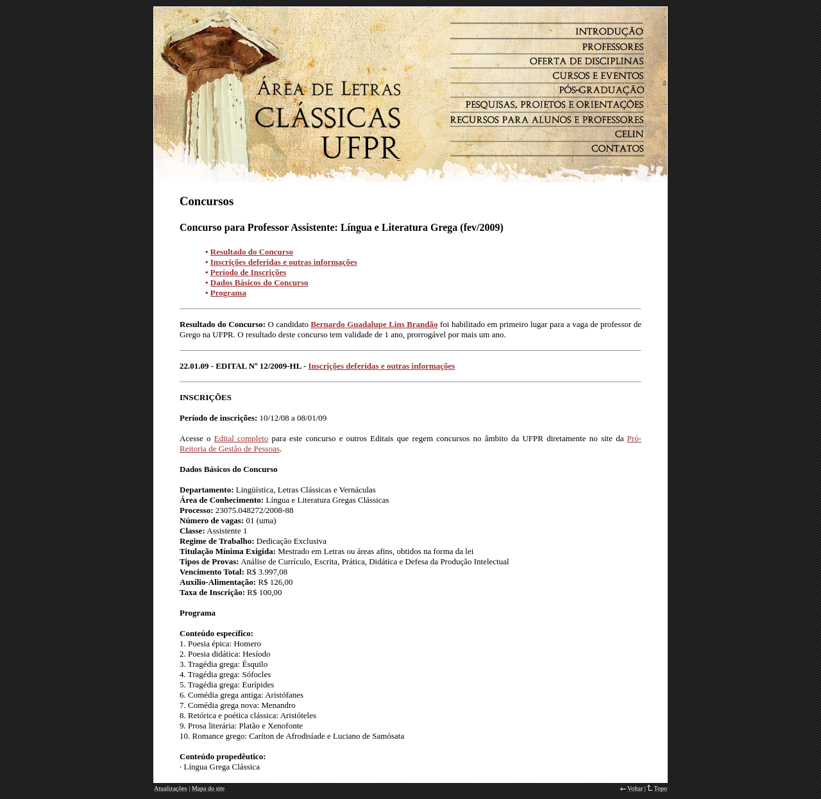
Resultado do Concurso (251, 252)
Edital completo (241, 438)
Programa (228, 293)
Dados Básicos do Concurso (259, 282)
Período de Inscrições (248, 272)
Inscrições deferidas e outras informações (283, 262)
